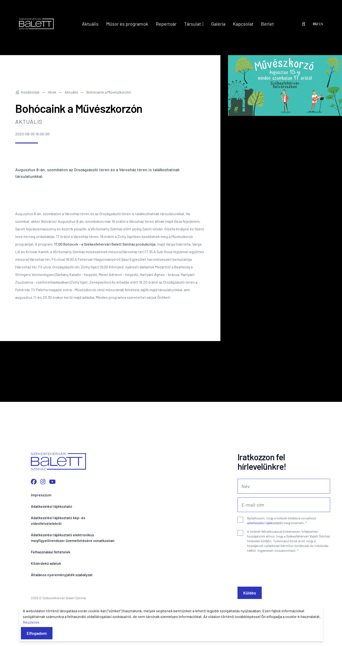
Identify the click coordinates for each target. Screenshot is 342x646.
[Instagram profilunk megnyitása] (42, 481)
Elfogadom (37, 633)
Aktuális (90, 24)
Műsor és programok (127, 24)
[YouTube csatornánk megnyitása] (52, 481)
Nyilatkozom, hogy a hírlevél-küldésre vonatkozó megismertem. (281, 520)
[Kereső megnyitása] (303, 24)
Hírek (52, 92)
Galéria (218, 24)
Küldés (249, 592)
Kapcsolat (243, 24)
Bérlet (267, 24)
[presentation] (274, 568)
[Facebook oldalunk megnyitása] (34, 481)
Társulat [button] (194, 24)
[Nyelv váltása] (318, 24)
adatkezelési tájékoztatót (265, 523)
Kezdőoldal (27, 92)
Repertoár (166, 24)
